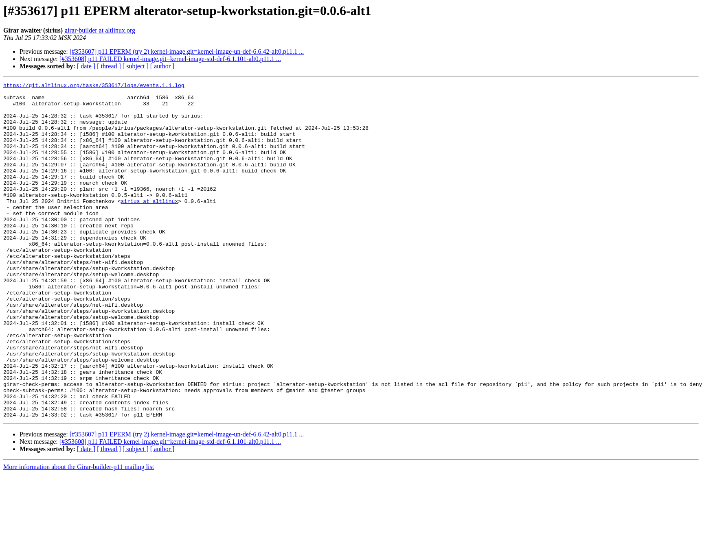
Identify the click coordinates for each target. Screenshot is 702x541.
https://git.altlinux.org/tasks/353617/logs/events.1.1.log (93, 86)
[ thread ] (109, 66)
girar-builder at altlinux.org (99, 30)
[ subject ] (136, 66)
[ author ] (162, 66)
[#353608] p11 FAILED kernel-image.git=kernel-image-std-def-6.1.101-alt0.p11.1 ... (170, 58)
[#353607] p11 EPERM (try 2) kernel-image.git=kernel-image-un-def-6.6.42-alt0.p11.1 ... (187, 51)
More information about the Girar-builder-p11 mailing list (78, 533)
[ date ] (86, 66)
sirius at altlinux (149, 225)
